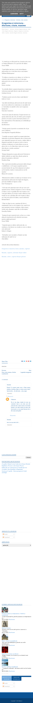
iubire (3, 32)
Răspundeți (9, 393)
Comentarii (6, 537)
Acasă (3, 20)
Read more (12, 619)
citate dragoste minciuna (7, 31)
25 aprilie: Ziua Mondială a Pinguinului (12, 469)
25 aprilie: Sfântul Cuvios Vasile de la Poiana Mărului (16, 464)
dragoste (16, 31)
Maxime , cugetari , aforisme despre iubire (14, 252)
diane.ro (20, 701)
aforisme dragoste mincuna (21, 29)
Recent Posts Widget (5, 673)
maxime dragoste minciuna (16, 32)
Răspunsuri (10, 396)
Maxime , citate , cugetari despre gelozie (14, 256)
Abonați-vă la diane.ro (6, 678)
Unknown (13, 399)
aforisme (12, 29)
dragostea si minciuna (23, 31)
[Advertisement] (16, 47)
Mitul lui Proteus (6, 628)
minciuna (25, 32)
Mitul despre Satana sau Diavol (10, 654)
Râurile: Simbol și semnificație (10, 666)
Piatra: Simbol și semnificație (9, 641)
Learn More (14, 13)
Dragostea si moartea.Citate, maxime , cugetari (16, 249)
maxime (7, 32)
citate (29, 29)
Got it (21, 13)
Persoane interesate (16, 678)
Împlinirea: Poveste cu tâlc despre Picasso (13, 465)
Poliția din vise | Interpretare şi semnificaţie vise (14, 467)
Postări (5, 534)
